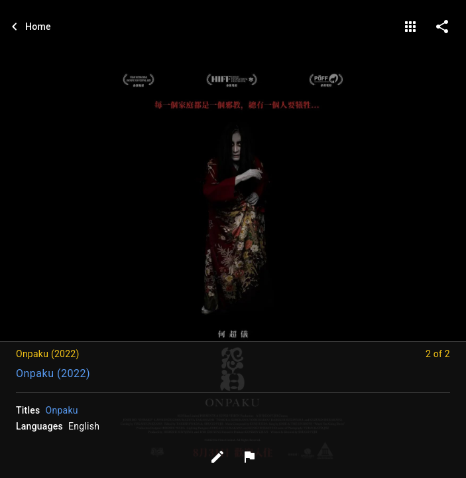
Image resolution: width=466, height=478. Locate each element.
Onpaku (62, 410)
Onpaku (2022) (53, 373)
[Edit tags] (217, 457)
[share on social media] (442, 26)
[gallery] (410, 26)
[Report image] (249, 457)
